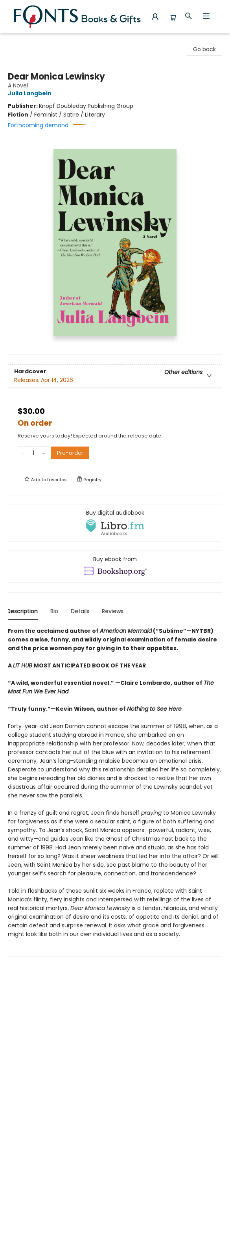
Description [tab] (23, 611)
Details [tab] (81, 611)
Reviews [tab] (114, 611)
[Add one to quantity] (44, 453)
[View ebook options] (115, 566)
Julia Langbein (31, 93)
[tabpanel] (115, 791)
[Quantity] (33, 453)
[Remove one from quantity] (23, 453)
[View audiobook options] (115, 523)
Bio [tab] (55, 611)
